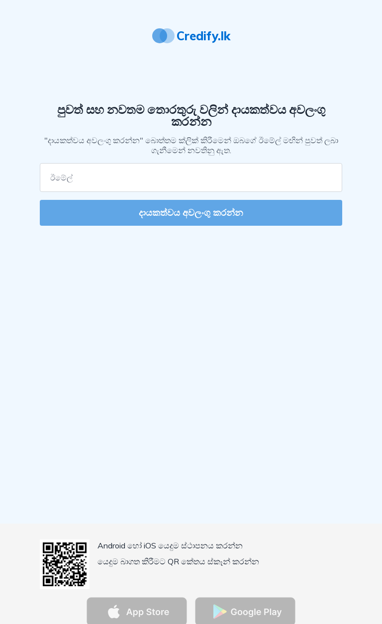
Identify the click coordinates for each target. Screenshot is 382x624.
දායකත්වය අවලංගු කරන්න (191, 212)
